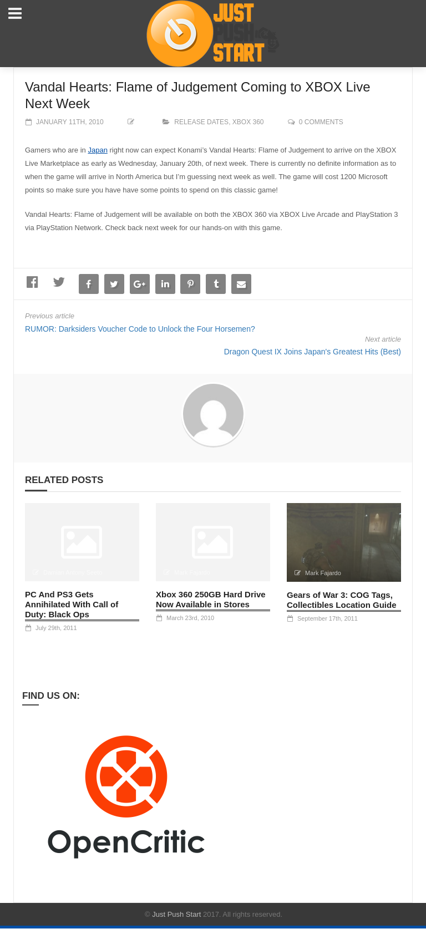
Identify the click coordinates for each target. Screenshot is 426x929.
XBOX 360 (248, 122)
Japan (97, 150)
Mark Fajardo (192, 572)
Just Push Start (176, 914)
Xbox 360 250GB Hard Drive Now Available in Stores (211, 599)
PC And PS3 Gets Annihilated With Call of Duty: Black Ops (71, 604)
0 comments (321, 122)
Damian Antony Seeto (72, 572)
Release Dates (201, 122)
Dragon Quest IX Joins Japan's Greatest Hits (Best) (312, 351)
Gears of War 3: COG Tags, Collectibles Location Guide (342, 600)
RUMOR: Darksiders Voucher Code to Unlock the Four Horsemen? (140, 328)
